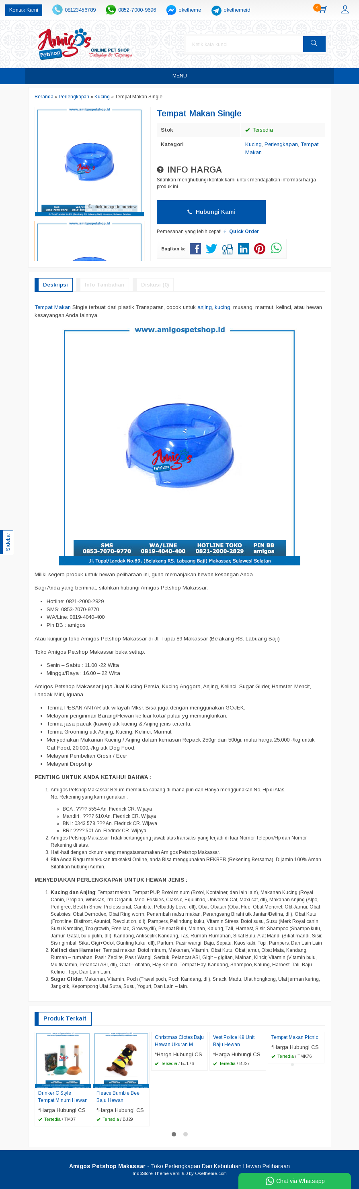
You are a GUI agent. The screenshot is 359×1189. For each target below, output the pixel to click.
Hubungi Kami (211, 212)
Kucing (253, 144)
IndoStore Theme (151, 1173)
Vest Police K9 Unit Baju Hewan (233, 1041)
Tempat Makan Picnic (294, 1037)
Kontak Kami (23, 10)
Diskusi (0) (155, 285)
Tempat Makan (53, 307)
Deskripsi (55, 285)
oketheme (189, 10)
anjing (204, 307)
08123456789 (80, 10)
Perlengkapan (281, 144)
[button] (314, 44)
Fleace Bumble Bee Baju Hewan (117, 1096)
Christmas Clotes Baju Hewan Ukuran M (179, 1041)
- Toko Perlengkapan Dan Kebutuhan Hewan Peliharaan (179, 1166)
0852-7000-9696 (137, 10)
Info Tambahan (104, 285)
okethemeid (237, 10)
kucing (222, 307)
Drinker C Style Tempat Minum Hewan (63, 1096)
